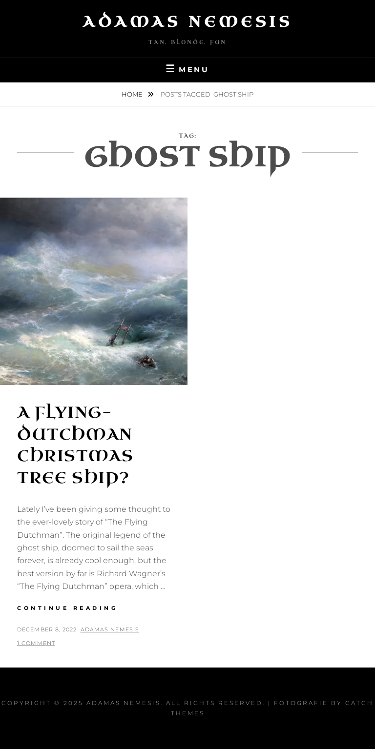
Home (133, 94)
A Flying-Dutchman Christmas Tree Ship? (75, 445)
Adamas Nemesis (187, 22)
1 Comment (36, 643)
